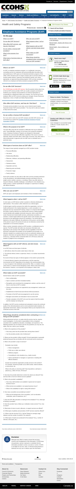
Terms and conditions (7, 464)
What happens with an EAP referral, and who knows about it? (35, 48)
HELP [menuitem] (64, 16)
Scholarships (5, 477)
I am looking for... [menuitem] (55, 16)
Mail (40, 475)
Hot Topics (23, 475)
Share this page (31, 27)
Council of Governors (7, 471)
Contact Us (42, 469)
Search (70, 12)
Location (41, 477)
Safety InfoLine (65, 61)
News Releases (24, 471)
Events (59, 480)
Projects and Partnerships (9, 475)
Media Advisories (24, 473)
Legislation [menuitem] (5, 16)
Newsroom (24, 469)
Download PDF (41, 28)
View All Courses (60, 112)
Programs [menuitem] (44, 16)
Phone (40, 473)
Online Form (42, 471)
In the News (23, 477)
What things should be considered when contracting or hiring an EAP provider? (35, 59)
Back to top (42, 67)
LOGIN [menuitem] (71, 16)
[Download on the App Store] (54, 86)
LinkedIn (59, 477)
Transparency (18, 464)
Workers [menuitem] (21, 16)
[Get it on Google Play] (66, 86)
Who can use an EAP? (33, 38)
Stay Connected (62, 469)
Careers (4, 478)
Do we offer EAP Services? (11, 41)
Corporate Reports (7, 473)
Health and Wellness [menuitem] (32, 16)
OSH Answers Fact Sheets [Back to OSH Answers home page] (58, 25)
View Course (60, 108)
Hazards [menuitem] (14, 16)
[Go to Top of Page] (37, 458)
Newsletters (60, 478)
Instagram (59, 475)
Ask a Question (60, 70)
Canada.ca (68, 486)
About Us (5, 469)
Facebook (59, 471)
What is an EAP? (8, 38)
